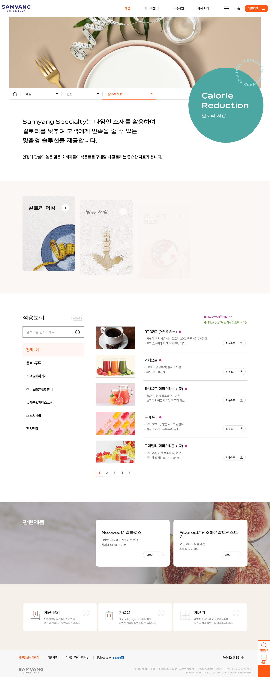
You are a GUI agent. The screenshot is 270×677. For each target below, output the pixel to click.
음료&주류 (33, 363)
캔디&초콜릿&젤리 (39, 389)
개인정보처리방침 (29, 657)
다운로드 (230, 343)
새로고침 (77, 317)
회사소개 (203, 8)
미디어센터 (151, 8)
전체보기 (32, 350)
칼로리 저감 (115, 94)
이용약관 (52, 657)
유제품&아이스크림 (39, 402)
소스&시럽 (33, 415)
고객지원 (178, 8)
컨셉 (69, 94)
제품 (128, 8)
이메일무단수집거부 (77, 657)
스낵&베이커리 (36, 376)
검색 (78, 332)
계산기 (264, 662)
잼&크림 (32, 428)
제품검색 (253, 8)
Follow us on (110, 657)
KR (238, 8)
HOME (14, 94)
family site (231, 657)
